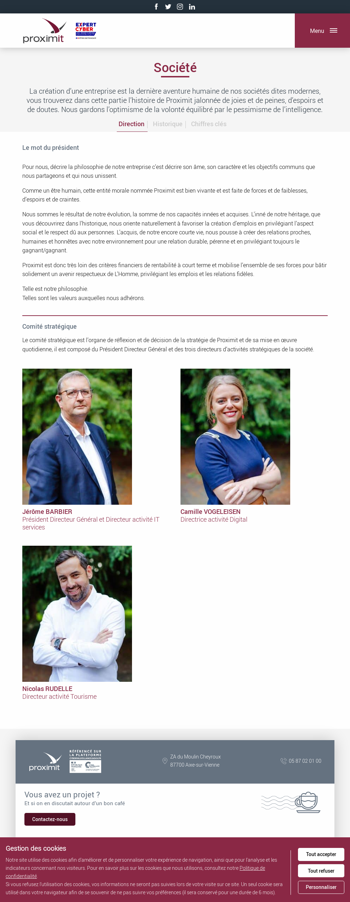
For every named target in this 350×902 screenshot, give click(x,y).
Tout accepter (321, 854)
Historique (168, 123)
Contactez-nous (50, 819)
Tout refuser (321, 870)
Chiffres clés (208, 123)
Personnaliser (321, 887)
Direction (131, 123)
